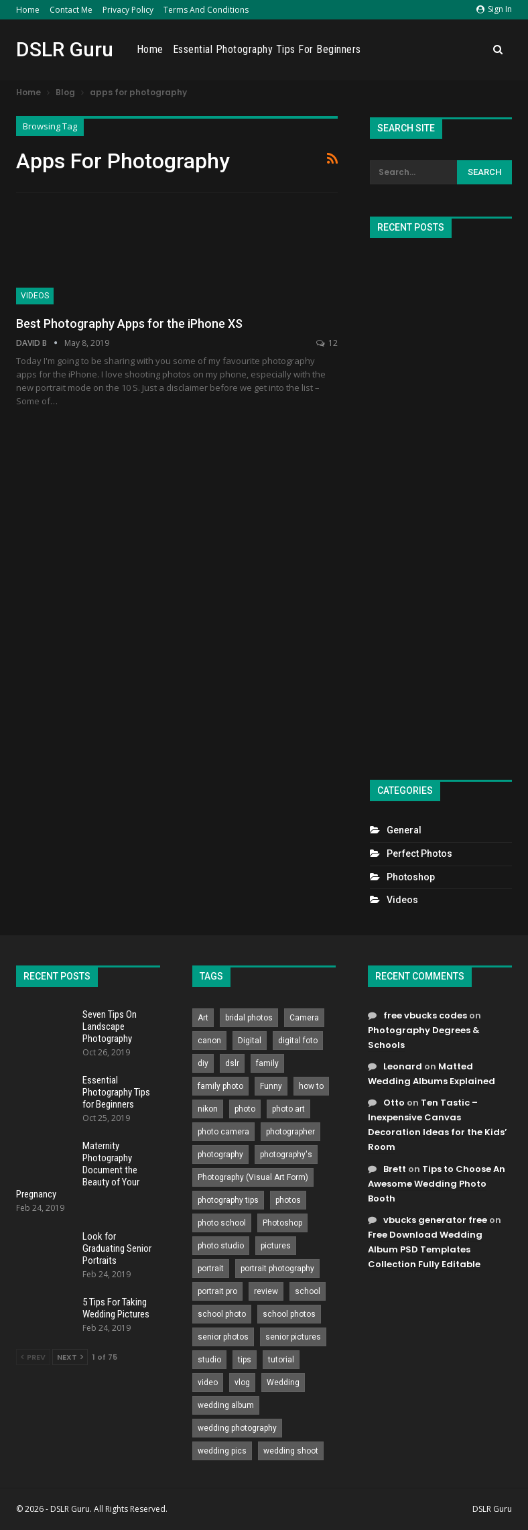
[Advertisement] (441, 503)
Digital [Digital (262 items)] (249, 1040)
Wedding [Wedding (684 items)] (283, 1382)
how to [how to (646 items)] (311, 1086)
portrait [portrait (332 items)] (211, 1268)
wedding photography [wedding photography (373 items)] (237, 1428)
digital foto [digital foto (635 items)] (298, 1040)
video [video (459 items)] (208, 1382)
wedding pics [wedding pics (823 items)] (222, 1451)
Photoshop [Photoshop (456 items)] (282, 1223)
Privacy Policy (128, 9)
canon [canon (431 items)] (209, 1040)
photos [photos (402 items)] (288, 1200)
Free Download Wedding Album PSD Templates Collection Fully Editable (425, 1249)
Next (70, 1357)
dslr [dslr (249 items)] (232, 1063)
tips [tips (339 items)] (244, 1359)
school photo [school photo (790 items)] (222, 1314)
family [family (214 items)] (267, 1063)
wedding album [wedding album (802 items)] (226, 1405)
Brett (394, 1169)
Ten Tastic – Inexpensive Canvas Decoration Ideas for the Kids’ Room (437, 1124)
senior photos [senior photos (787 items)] (223, 1337)
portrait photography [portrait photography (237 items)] (277, 1268)
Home (28, 9)
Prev (33, 1357)
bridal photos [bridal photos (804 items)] (249, 1017)
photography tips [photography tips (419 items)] (228, 1200)
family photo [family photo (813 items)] (220, 1086)
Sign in (494, 9)
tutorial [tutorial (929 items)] (281, 1359)
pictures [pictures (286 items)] (276, 1245)
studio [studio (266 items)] (209, 1359)
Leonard (402, 1066)
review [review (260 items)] (266, 1291)
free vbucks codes (425, 1015)
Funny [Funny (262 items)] (271, 1086)
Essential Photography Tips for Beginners (353, 49)
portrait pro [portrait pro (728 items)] (217, 1291)
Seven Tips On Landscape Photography (109, 1026)
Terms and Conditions (206, 9)
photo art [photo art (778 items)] (288, 1109)
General (404, 830)
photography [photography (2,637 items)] (220, 1154)
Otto (394, 1102)
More (468, 50)
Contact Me (71, 9)
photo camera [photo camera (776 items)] (223, 1131)
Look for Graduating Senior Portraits (116, 1248)
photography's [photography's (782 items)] (286, 1154)
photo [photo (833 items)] (245, 1109)
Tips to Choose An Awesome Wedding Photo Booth (436, 1184)
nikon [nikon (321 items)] (208, 1109)
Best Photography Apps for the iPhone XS (129, 323)
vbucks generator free (435, 1220)
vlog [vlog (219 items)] (242, 1382)
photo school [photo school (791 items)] (222, 1223)
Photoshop (411, 877)
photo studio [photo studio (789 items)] (221, 1245)
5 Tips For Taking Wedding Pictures (115, 1308)
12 (327, 343)
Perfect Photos (419, 853)
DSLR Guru (64, 49)
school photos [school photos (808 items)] (289, 1314)
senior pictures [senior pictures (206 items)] (293, 1337)
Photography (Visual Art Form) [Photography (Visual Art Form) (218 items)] (253, 1177)
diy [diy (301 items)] (203, 1063)
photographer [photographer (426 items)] (290, 1131)
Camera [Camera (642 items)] (304, 1017)
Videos (35, 295)
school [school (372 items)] (307, 1291)
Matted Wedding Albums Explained (431, 1073)
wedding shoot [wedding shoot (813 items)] (290, 1451)
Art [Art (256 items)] (203, 1017)
